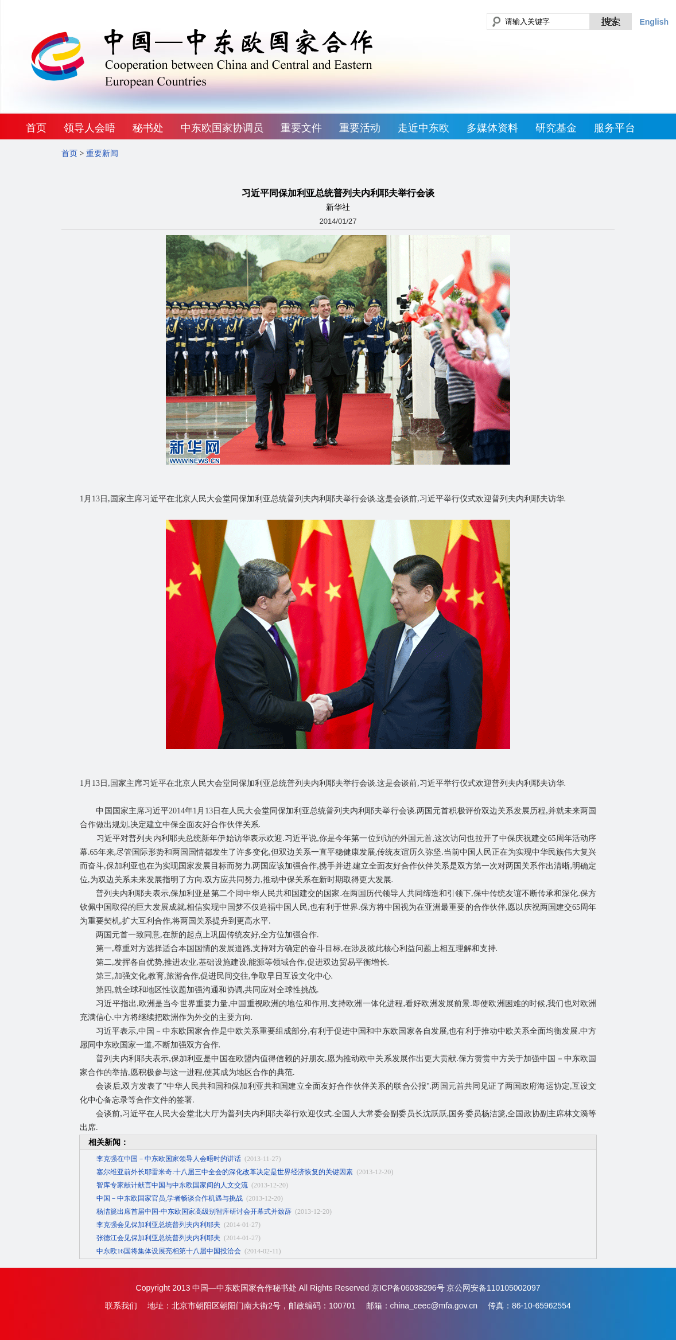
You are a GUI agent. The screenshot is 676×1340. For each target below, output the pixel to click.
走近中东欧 (423, 128)
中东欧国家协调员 (222, 128)
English (654, 21)
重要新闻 (102, 153)
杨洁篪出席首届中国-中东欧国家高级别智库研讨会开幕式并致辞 (194, 1211)
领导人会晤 (89, 128)
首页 (36, 128)
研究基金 (556, 128)
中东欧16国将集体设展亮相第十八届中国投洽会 (168, 1251)
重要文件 (301, 128)
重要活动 (359, 128)
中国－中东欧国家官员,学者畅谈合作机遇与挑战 (169, 1198)
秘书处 (148, 128)
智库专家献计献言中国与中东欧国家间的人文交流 (172, 1185)
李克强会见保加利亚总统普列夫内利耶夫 (158, 1225)
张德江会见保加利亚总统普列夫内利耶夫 (158, 1238)
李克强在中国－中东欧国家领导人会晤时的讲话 (168, 1159)
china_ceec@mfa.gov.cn (433, 1305)
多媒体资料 (492, 128)
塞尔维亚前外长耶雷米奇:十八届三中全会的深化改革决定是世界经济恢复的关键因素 (224, 1172)
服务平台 (614, 128)
